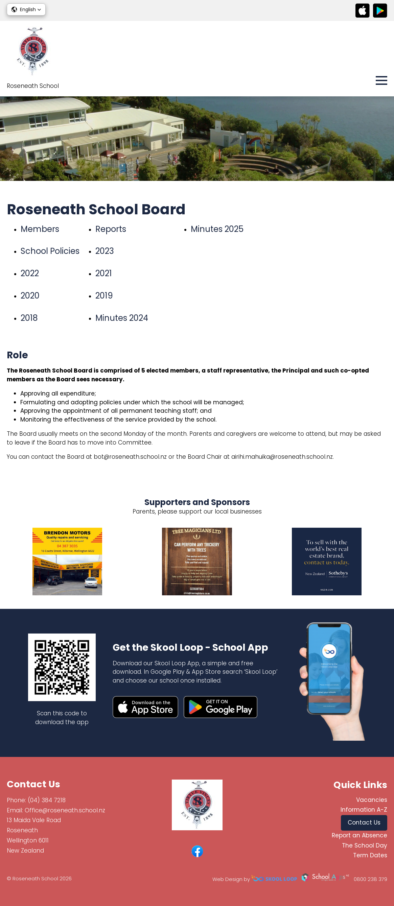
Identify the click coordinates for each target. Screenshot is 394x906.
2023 (104, 251)
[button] (26, 9)
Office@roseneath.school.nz (65, 810)
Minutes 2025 (217, 229)
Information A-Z (364, 810)
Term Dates (370, 855)
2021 (103, 273)
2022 (30, 273)
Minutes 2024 (121, 318)
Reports (110, 229)
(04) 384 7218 (47, 800)
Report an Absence (359, 835)
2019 (104, 295)
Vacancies (371, 800)
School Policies (50, 251)
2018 (29, 318)
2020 (30, 295)
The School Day (364, 845)
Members (40, 229)
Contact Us (364, 822)
